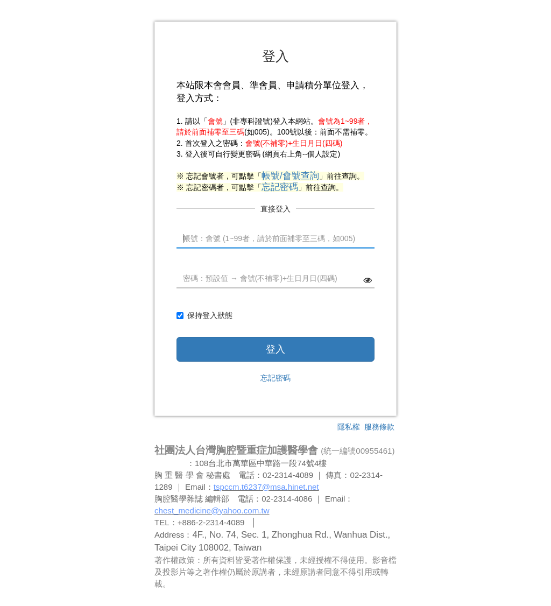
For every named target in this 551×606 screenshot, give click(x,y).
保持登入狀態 (204, 315)
